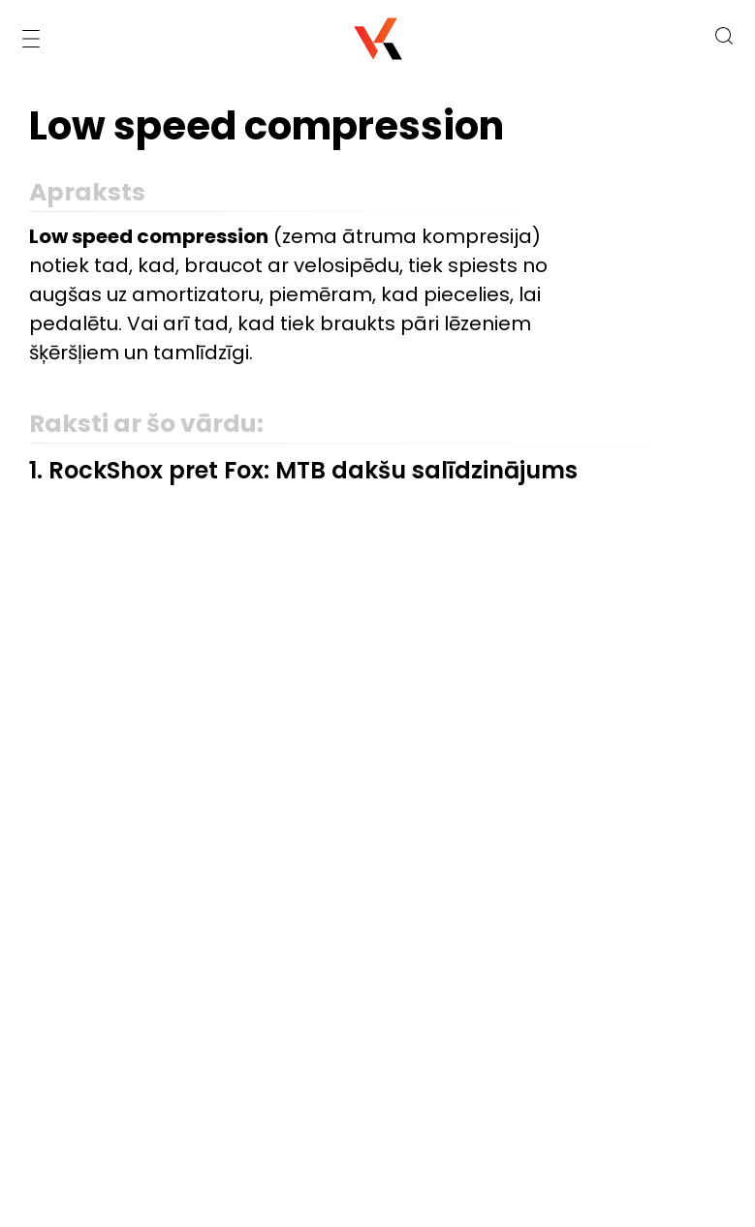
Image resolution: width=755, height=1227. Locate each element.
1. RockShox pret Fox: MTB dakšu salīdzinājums (303, 470)
